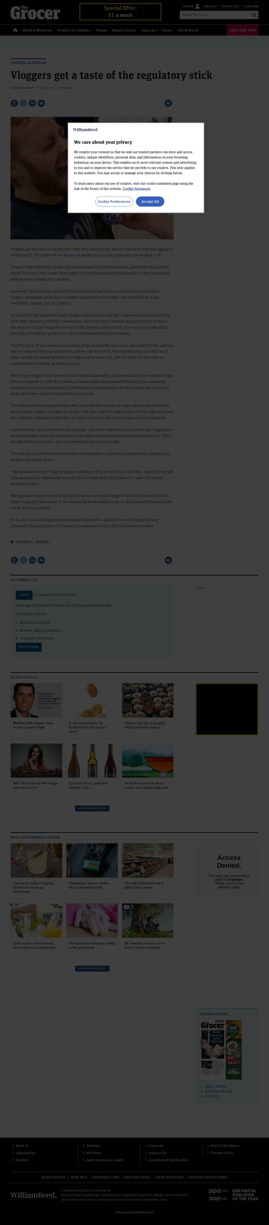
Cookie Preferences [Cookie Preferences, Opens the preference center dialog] (114, 201)
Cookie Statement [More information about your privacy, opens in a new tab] (136, 188)
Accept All (150, 201)
